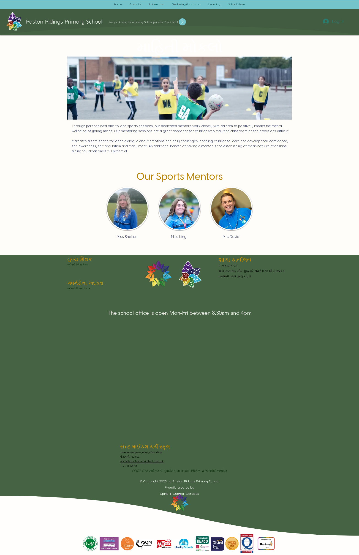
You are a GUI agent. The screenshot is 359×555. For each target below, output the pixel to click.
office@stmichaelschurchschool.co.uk (141, 461)
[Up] (182, 21)
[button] (135, 4)
